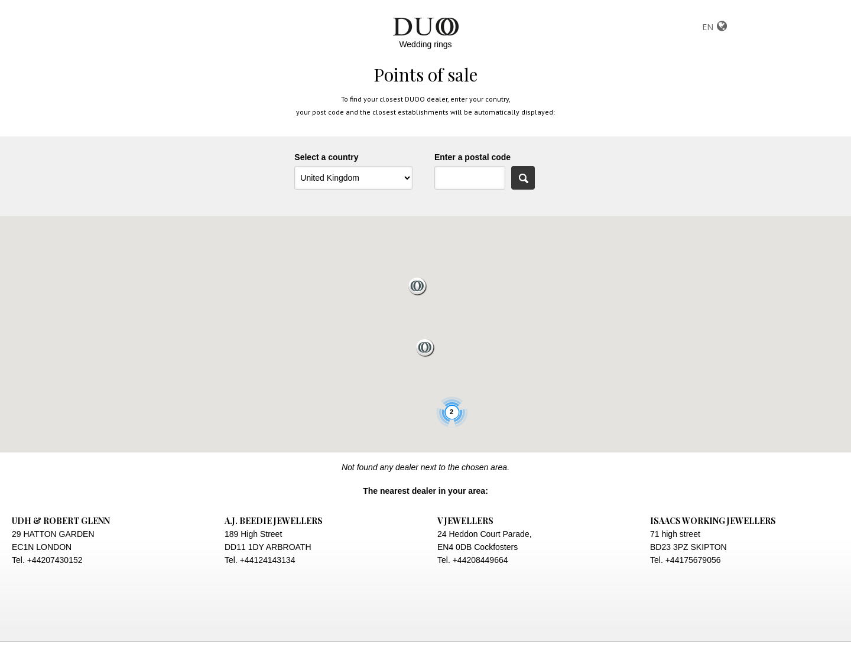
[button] (417, 286)
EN (707, 26)
